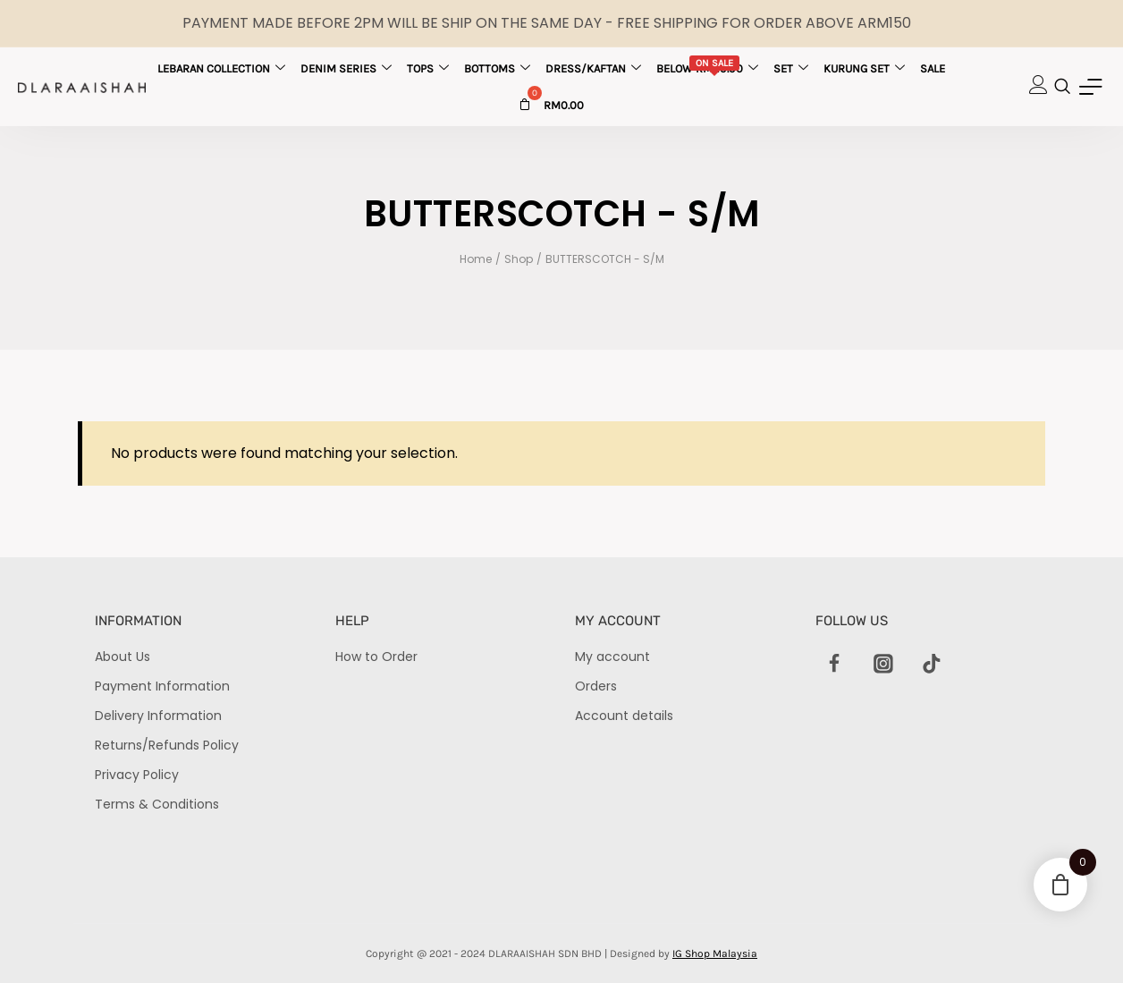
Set (790, 68)
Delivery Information (158, 716)
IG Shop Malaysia (714, 953)
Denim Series (346, 68)
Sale (932, 68)
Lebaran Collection (221, 68)
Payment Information (162, 686)
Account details (624, 716)
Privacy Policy (137, 775)
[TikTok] (931, 664)
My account (612, 656)
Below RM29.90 (707, 66)
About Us (122, 656)
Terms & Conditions (157, 804)
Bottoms (497, 68)
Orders (596, 686)
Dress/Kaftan (593, 68)
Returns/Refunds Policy (167, 745)
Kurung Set (864, 68)
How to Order (376, 656)
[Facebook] (835, 664)
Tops (428, 68)
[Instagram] (883, 664)
